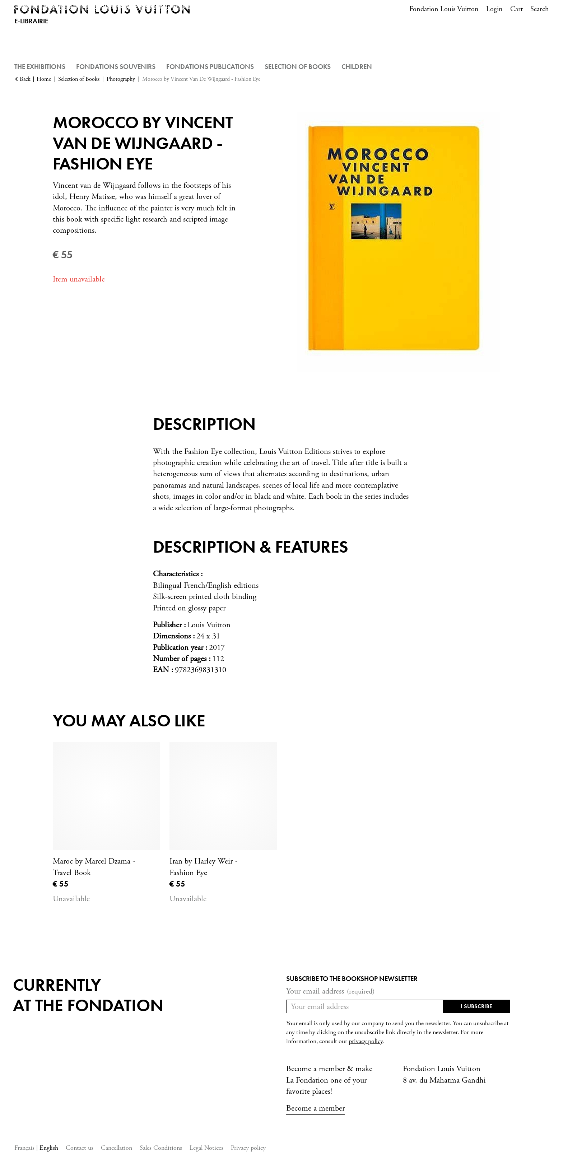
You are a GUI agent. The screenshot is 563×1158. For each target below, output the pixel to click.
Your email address (330, 991)
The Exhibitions (39, 66)
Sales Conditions (161, 1148)
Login (494, 9)
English (48, 1148)
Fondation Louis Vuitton (444, 9)
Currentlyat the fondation (88, 995)
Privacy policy (248, 1148)
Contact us (79, 1148)
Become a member (315, 1108)
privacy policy (365, 1041)
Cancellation (116, 1148)
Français (25, 1148)
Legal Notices (206, 1148)
